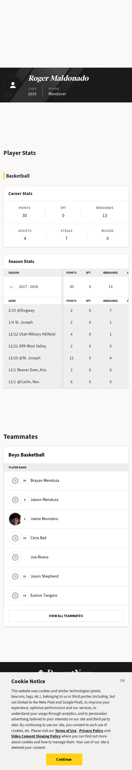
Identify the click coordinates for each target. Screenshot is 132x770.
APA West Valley (27, 346)
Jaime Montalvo (33, 518)
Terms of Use (66, 732)
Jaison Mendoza (33, 499)
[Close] (122, 683)
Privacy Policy (91, 732)
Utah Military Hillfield (31, 334)
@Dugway (21, 310)
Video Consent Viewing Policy (36, 738)
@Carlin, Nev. (24, 382)
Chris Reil (27, 537)
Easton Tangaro (33, 595)
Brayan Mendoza (34, 480)
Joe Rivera (28, 557)
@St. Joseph (24, 358)
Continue (64, 761)
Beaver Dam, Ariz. (27, 370)
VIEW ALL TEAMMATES (66, 616)
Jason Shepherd (34, 576)
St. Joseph (20, 322)
